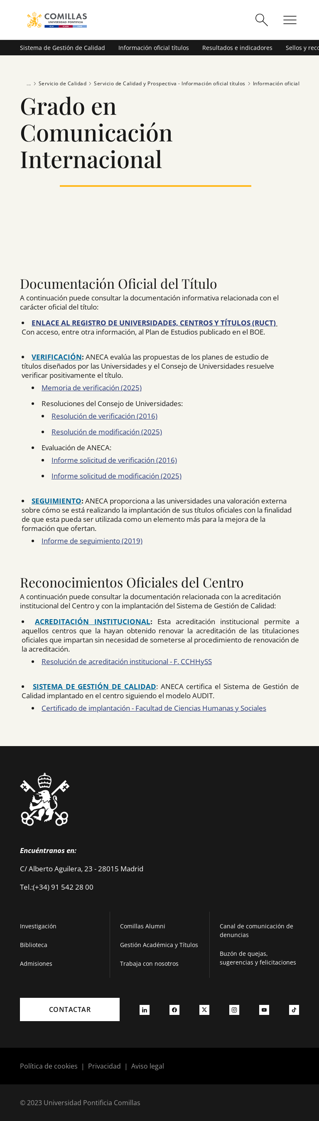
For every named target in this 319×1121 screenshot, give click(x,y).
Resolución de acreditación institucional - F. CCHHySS (127, 661)
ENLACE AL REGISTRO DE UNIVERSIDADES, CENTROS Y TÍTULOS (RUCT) (154, 322)
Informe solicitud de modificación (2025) (117, 476)
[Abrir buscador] (262, 20)
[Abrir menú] (290, 20)
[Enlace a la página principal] (57, 20)
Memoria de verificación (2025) (92, 387)
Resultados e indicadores (237, 48)
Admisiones (36, 963)
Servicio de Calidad (59, 83)
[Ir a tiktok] (294, 1009)
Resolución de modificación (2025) (107, 431)
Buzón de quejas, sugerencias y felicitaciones (258, 958)
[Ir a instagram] (234, 1009)
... (29, 83)
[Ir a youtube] (264, 1009)
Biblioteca (33, 945)
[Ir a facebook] (174, 1009)
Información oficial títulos (153, 48)
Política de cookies (49, 1066)
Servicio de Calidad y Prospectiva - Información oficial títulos (165, 83)
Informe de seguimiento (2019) (92, 541)
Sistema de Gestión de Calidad (62, 48)
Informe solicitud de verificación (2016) (114, 460)
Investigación (38, 926)
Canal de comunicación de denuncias (256, 930)
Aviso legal (147, 1066)
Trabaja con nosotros (149, 963)
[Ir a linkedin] (145, 1009)
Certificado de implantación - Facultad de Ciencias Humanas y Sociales (154, 708)
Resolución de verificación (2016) (104, 416)
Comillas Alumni (142, 926)
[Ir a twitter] (204, 1009)
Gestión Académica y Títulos (159, 945)
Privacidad (104, 1066)
